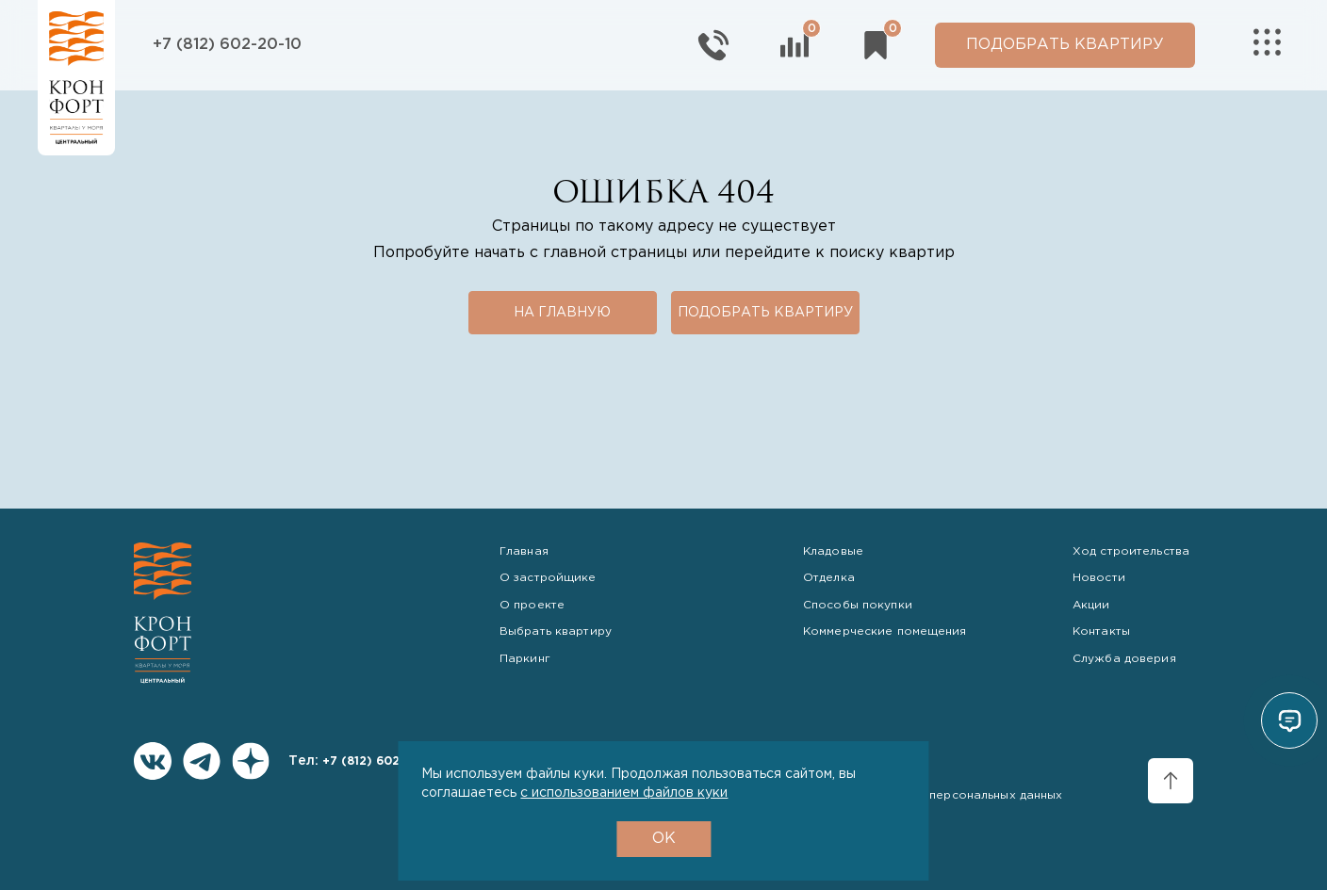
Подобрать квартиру (765, 312)
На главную (562, 312)
